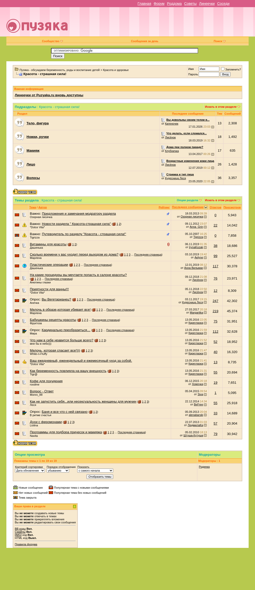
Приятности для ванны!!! (49, 289)
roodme (34, 384)
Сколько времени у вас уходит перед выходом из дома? (74, 254)
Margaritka (196, 312)
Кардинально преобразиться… (66, 330)
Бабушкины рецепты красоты (53, 320)
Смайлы (20, 531)
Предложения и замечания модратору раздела (79, 213)
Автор (42, 207)
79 (216, 434)
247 (215, 301)
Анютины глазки (40, 282)
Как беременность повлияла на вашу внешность (68, 371)
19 (216, 382)
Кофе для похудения (46, 381)
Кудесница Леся (175, 178)
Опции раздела (187, 200)
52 (216, 342)
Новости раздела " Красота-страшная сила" (76, 224)
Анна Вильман (193, 267)
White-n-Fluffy (38, 353)
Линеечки (207, 4)
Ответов (215, 207)
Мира (33, 333)
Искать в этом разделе (221, 106)
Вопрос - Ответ (42, 391)
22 (216, 225)
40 (216, 352)
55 (216, 372)
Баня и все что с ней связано (64, 412)
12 (216, 291)
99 (216, 256)
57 (216, 423)
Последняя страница (148, 254)
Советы (190, 4)
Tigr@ (33, 374)
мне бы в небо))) (40, 343)
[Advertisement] (176, 24)
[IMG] (18, 534)
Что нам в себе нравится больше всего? (61, 340)
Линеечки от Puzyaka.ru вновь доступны (49, 95)
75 (216, 321)
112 (215, 331)
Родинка (204, 466)
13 (216, 362)
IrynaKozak (196, 247)
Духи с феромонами (46, 422)
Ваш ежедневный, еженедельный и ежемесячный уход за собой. (81, 361)
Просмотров (232, 207)
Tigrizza (35, 237)
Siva (200, 394)
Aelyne (199, 257)
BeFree (198, 404)
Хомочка (197, 384)
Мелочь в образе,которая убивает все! (60, 309)
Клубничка (172, 150)
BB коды (20, 528)
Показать (83, 466)
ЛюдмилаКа (195, 425)
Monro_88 (36, 394)
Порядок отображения (61, 466)
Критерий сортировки (29, 466)
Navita (34, 435)
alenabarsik (196, 414)
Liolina (34, 425)
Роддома (174, 4)
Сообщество (52, 41)
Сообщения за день (144, 41)
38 (216, 246)
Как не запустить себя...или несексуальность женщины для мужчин (83, 401)
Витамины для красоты (48, 244)
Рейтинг (164, 207)
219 (215, 311)
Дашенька (36, 247)
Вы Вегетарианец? (56, 299)
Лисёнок (170, 137)
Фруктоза (36, 323)
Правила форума (26, 544)
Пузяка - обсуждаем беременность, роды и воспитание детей (60, 69)
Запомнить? (231, 69)
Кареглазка (195, 322)
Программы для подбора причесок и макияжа (66, 432)
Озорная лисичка (41, 217)
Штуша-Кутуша (193, 435)
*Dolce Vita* (37, 227)
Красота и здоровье (116, 69)
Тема (32, 207)
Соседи (223, 4)
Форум (159, 4)
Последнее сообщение (188, 207)
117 (215, 266)
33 (216, 413)
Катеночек (171, 123)
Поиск (220, 41)
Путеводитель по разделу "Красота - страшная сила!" (84, 234)
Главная (144, 4)
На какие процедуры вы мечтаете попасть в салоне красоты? (78, 275)
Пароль (193, 74)
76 (216, 278)
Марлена (36, 257)
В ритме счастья (40, 415)
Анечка (34, 302)
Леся (33, 404)
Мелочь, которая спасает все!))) (55, 350)
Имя (191, 68)
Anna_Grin (196, 226)
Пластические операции (49, 265)
